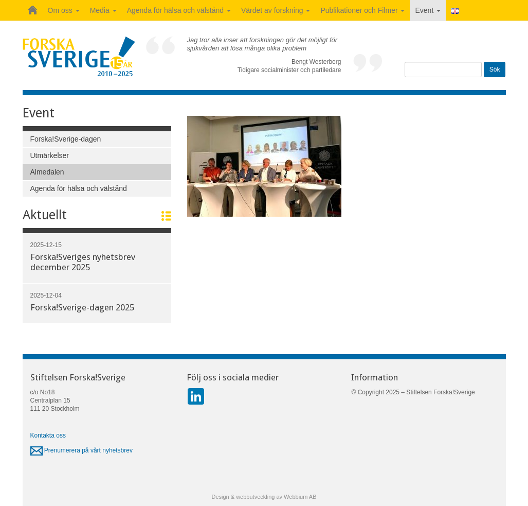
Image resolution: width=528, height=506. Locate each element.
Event (428, 10)
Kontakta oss (48, 435)
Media (103, 10)
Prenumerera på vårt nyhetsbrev (81, 450)
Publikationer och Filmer (362, 10)
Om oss (64, 10)
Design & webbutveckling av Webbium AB (263, 497)
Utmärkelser (49, 155)
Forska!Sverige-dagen (65, 139)
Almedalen (47, 172)
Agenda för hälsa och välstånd (179, 10)
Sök (494, 69)
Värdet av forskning (276, 10)
